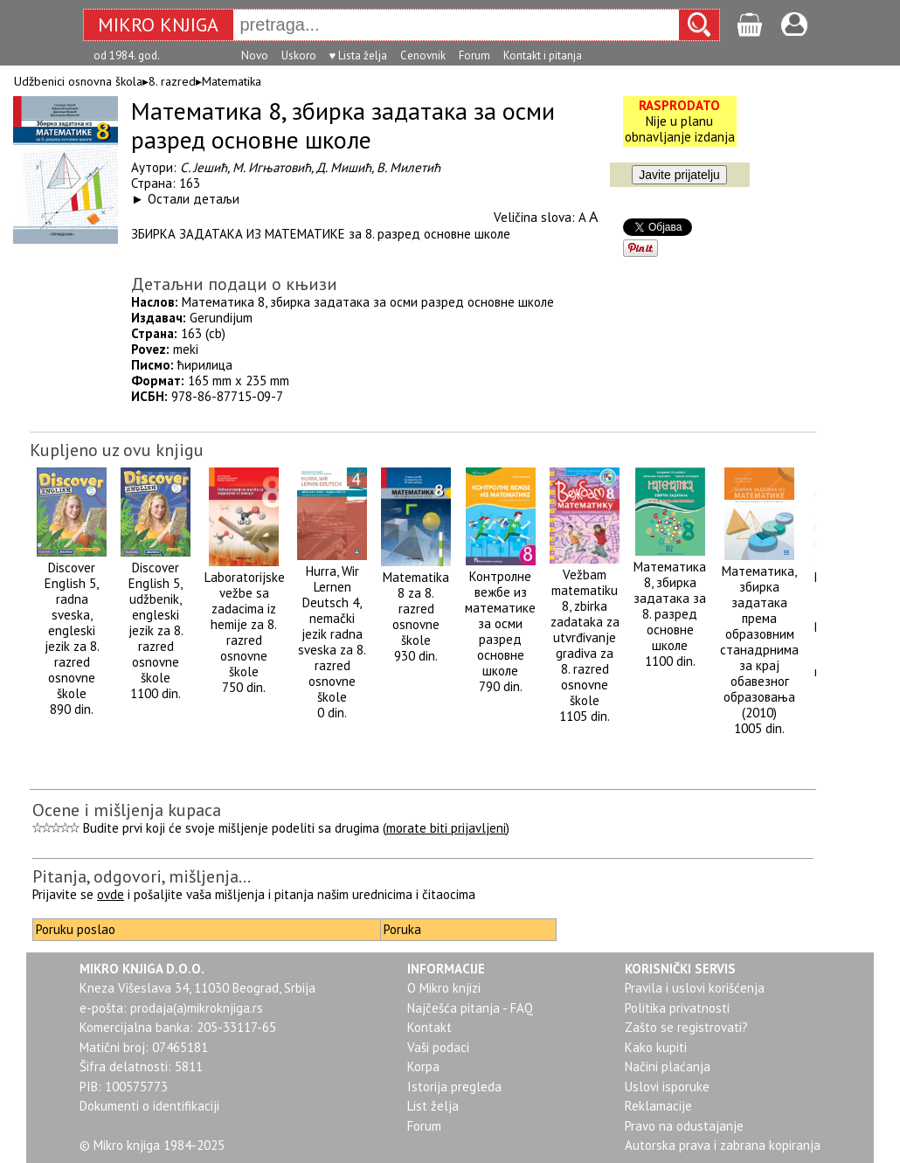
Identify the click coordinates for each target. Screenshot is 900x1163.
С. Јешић (203, 167)
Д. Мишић (343, 167)
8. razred (172, 81)
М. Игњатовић (271, 167)
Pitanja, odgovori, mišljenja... (141, 876)
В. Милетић (408, 167)
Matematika (231, 81)
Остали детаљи (193, 198)
